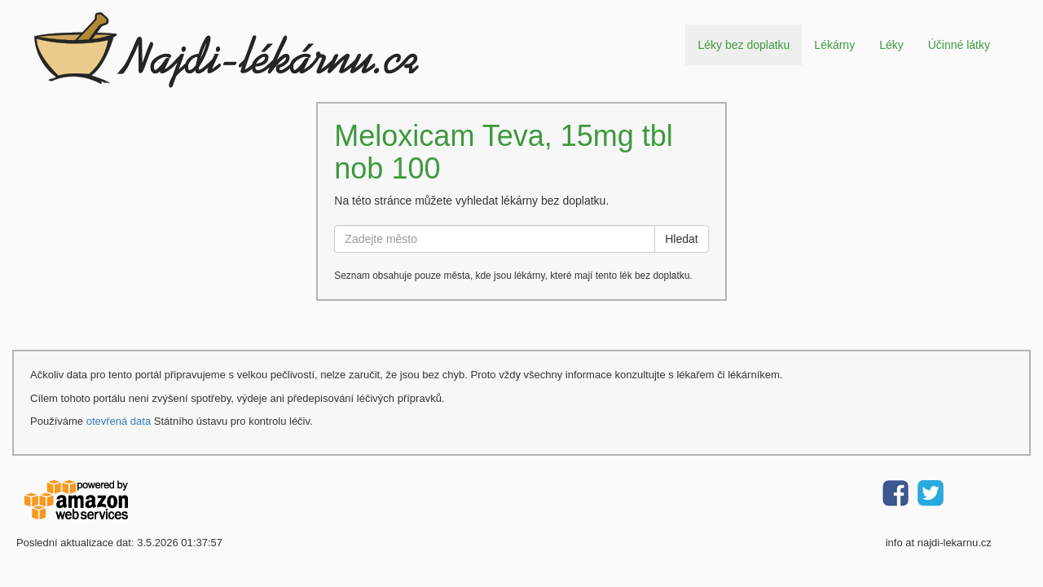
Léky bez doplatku (744, 44)
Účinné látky (959, 44)
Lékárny (834, 44)
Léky (891, 44)
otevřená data (119, 421)
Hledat (681, 238)
